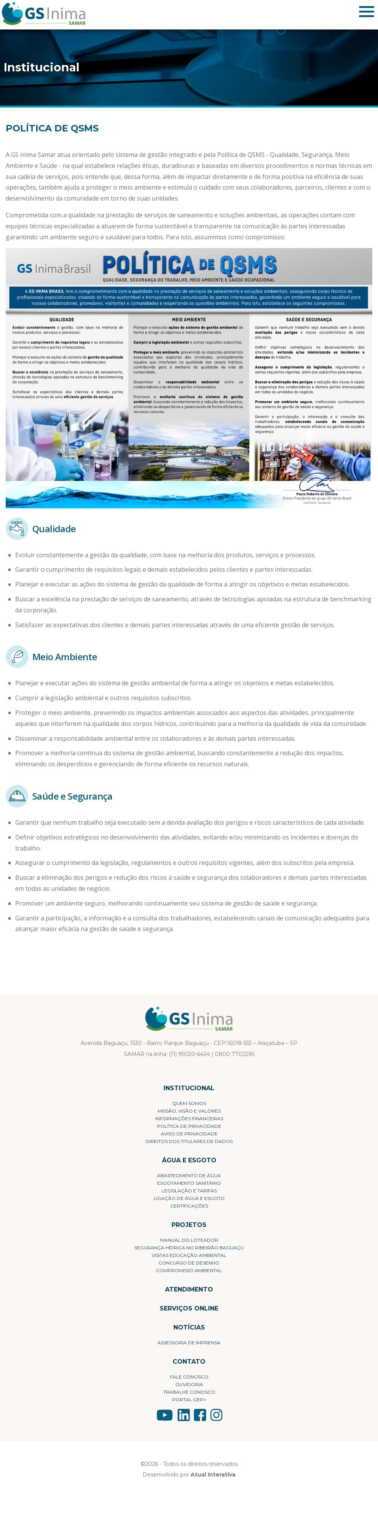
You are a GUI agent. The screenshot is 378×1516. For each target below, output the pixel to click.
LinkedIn (184, 1415)
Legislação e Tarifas (189, 1191)
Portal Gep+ (189, 1399)
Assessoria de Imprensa (189, 1342)
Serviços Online (189, 1308)
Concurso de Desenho (189, 1263)
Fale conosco (189, 1377)
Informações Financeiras (189, 1118)
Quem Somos (189, 1103)
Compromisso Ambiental (189, 1270)
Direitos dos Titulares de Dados (189, 1141)
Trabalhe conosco (189, 1392)
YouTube (164, 1415)
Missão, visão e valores (189, 1111)
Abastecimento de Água (189, 1175)
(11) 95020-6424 (189, 1054)
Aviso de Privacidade (189, 1134)
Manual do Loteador (189, 1240)
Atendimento (189, 1289)
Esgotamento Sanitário (189, 1183)
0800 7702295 (234, 1054)
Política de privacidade (189, 1126)
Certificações (189, 1206)
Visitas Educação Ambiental (189, 1255)
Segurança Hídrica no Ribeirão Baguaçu (189, 1247)
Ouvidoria (189, 1384)
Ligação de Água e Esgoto (189, 1198)
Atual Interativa (213, 1474)
